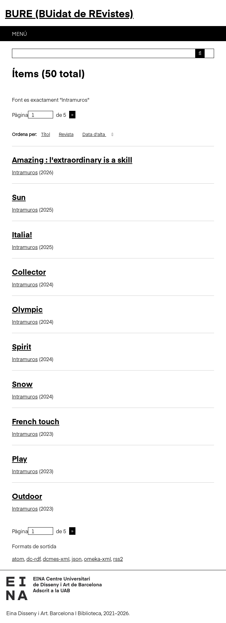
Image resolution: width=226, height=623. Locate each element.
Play (19, 458)
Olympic (27, 309)
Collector (29, 271)
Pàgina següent (72, 114)
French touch (35, 421)
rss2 (118, 558)
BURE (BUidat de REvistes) (69, 13)
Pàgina (32, 114)
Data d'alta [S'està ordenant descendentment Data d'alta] (94, 134)
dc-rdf (33, 558)
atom (18, 558)
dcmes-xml (56, 558)
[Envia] (200, 53)
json (77, 558)
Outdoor (27, 495)
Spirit (21, 346)
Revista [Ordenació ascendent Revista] (66, 134)
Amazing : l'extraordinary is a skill (72, 159)
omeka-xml (97, 558)
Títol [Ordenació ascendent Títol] (45, 134)
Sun (19, 197)
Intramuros (25, 172)
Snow (22, 383)
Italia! (22, 234)
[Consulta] (113, 53)
